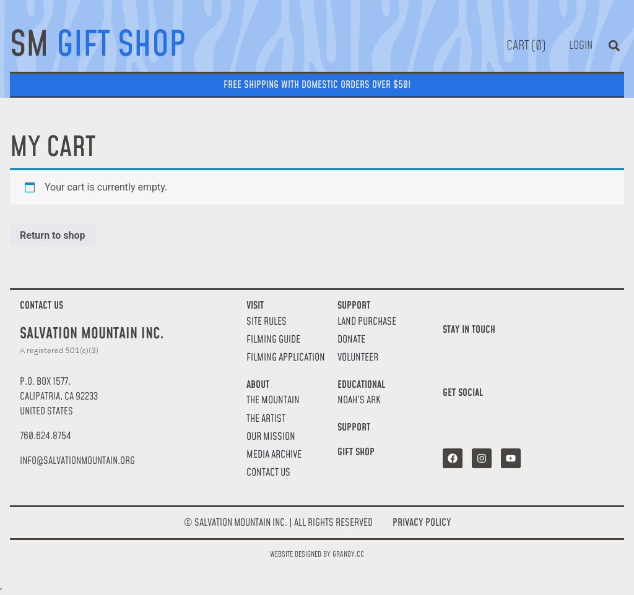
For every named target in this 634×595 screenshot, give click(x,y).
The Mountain (273, 400)
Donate (351, 340)
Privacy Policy (422, 522)
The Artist (265, 419)
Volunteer (357, 358)
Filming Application (285, 358)
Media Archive (274, 455)
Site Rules (266, 322)
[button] (614, 45)
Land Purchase (366, 322)
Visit (255, 305)
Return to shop (52, 235)
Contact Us (268, 473)
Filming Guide (273, 340)
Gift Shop (356, 452)
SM (98, 46)
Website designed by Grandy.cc (317, 554)
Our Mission (270, 437)
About (257, 385)
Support (353, 305)
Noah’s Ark (359, 400)
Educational (361, 385)
